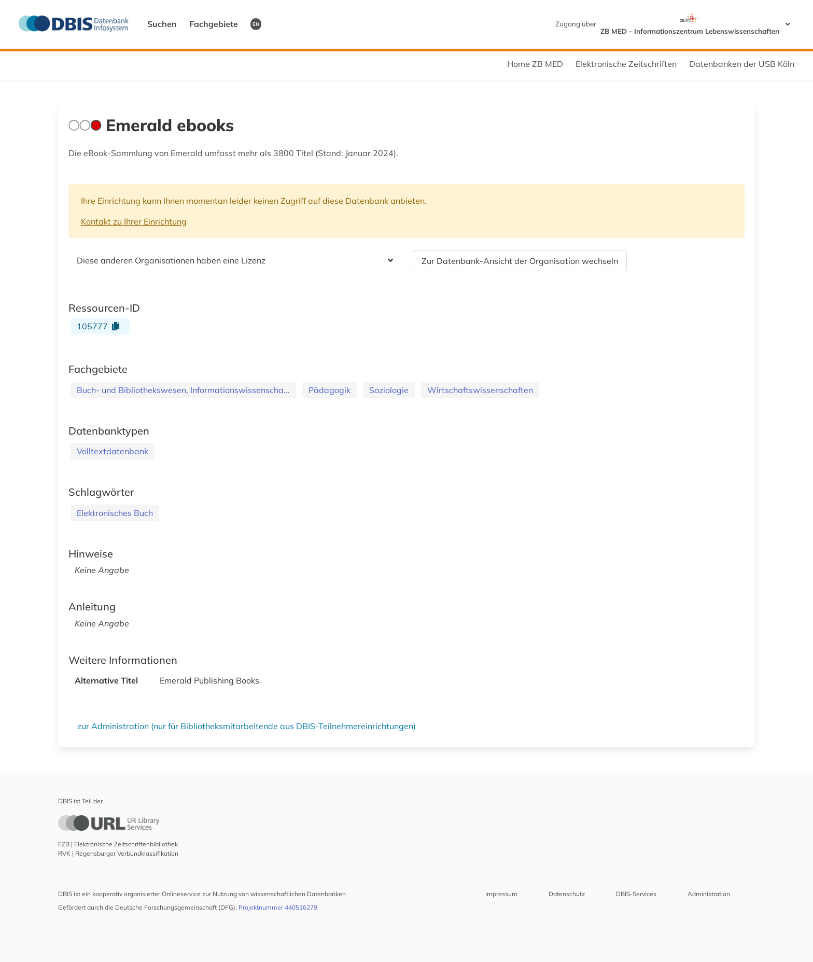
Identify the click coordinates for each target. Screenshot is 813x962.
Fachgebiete (213, 24)
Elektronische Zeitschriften (626, 64)
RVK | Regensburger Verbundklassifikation (118, 853)
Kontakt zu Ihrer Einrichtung (134, 221)
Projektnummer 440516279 (278, 907)
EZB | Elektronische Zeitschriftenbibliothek (118, 844)
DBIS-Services (636, 894)
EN (256, 24)
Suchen (162, 24)
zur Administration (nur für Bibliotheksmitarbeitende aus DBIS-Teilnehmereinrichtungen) (246, 726)
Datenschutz (567, 894)
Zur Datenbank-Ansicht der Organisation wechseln (520, 261)
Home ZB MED (535, 64)
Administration (709, 894)
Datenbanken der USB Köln (741, 64)
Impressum (501, 894)
